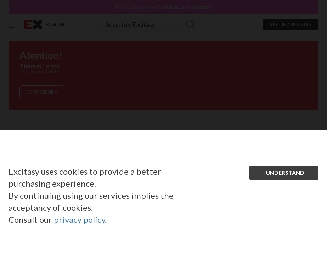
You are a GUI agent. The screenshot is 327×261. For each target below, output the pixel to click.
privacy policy (79, 219)
